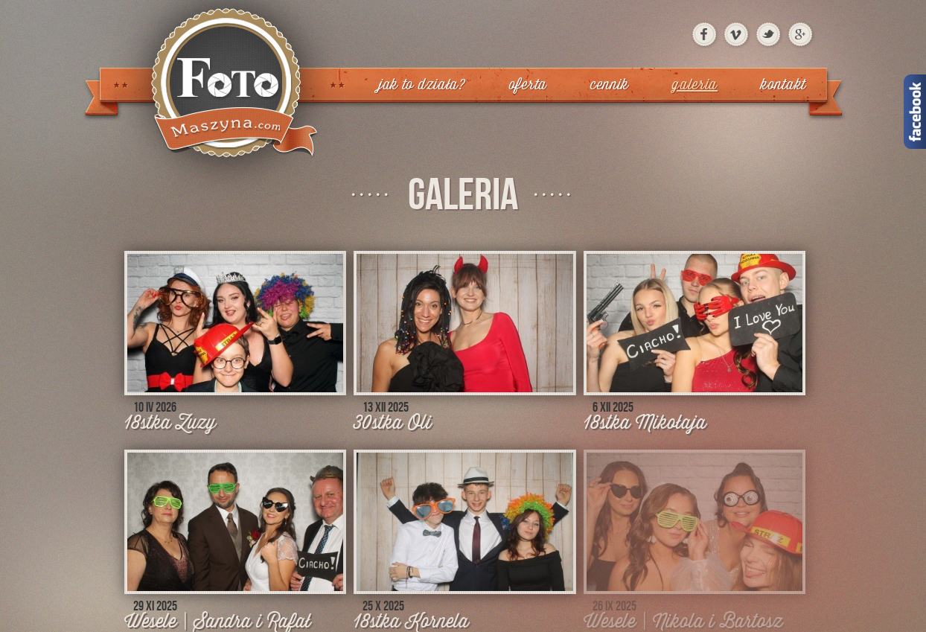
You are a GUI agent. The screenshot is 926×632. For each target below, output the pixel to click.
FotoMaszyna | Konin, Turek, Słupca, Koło (226, 100)
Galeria (695, 84)
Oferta (528, 84)
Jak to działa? (422, 84)
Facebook (915, 111)
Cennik (609, 84)
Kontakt (783, 84)
